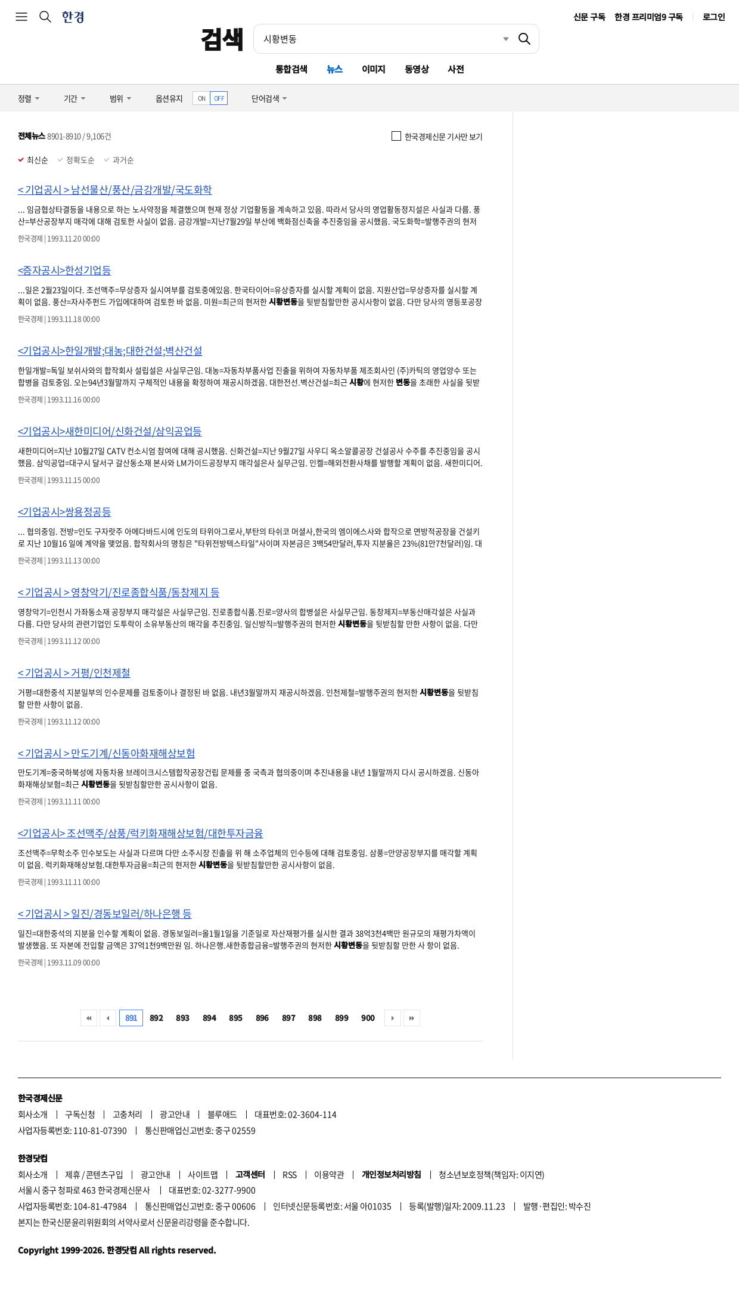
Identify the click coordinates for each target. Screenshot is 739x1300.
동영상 (417, 69)
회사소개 (33, 1114)
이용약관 (329, 1174)
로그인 (714, 17)
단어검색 (265, 98)
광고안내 (175, 1114)
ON (202, 98)
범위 (116, 98)
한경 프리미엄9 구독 (648, 17)
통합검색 (291, 69)
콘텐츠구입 (104, 1174)
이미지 (374, 69)
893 (182, 1017)
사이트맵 (203, 1174)
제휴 (72, 1174)
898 (314, 1017)
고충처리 (127, 1114)
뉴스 (335, 69)
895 (235, 1017)
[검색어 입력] (382, 38)
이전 (108, 1018)
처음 (88, 1018)
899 (341, 1017)
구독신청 (80, 1114)
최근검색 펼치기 (497, 39)
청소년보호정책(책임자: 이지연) (491, 1174)
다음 (392, 1018)
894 (209, 1017)
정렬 (25, 98)
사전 (456, 69)
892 (156, 1017)
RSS (289, 1174)
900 (367, 1017)
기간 (70, 98)
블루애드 (222, 1114)
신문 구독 (589, 17)
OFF (219, 98)
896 (262, 1017)
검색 (222, 39)
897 (288, 1017)
